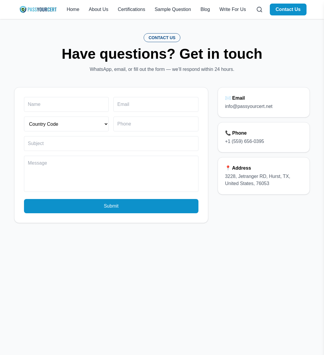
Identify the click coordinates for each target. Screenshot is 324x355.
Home (73, 9)
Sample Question (173, 9)
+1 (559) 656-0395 (244, 141)
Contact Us (288, 9)
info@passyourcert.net (248, 106)
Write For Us (232, 9)
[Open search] (259, 9)
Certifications (131, 9)
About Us (98, 9)
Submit (111, 205)
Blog (205, 9)
